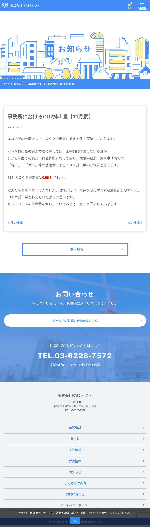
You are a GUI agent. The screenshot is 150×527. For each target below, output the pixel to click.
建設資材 (106, 432)
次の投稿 (134, 223)
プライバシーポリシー (102, 506)
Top (7, 84)
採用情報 (106, 464)
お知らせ (20, 84)
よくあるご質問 (104, 485)
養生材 (107, 442)
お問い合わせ (105, 496)
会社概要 (106, 453)
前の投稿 (16, 223)
